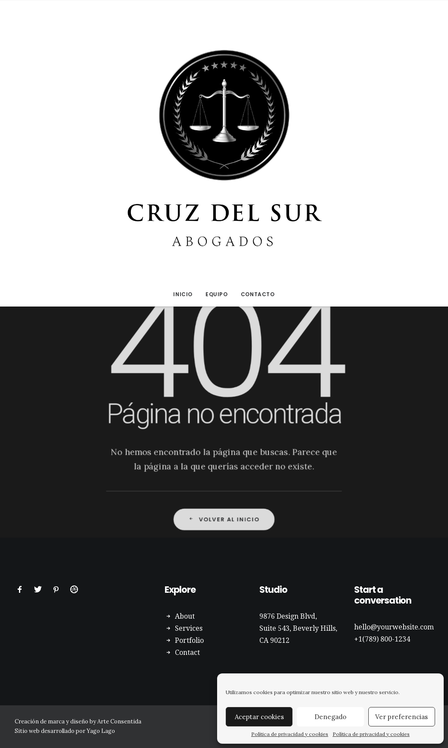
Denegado (330, 717)
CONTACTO (258, 294)
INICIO (183, 294)
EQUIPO (216, 294)
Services (188, 628)
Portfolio (189, 640)
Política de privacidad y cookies (289, 734)
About (185, 616)
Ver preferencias (401, 717)
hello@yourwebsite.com (394, 627)
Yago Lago (101, 731)
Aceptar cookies (259, 717)
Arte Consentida (119, 721)
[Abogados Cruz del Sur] (224, 141)
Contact (187, 652)
